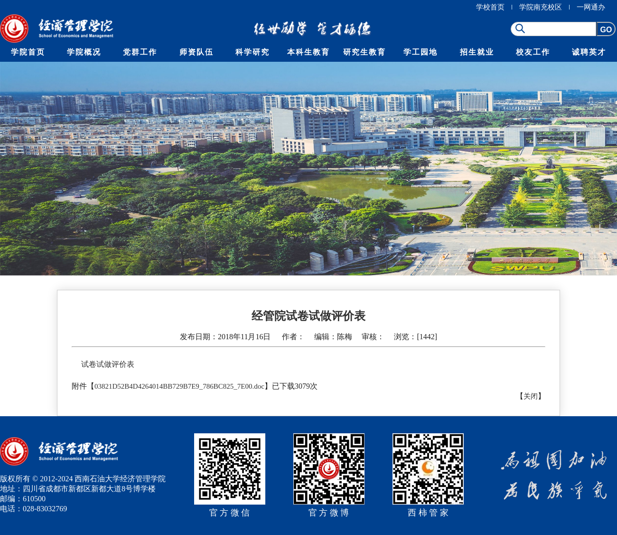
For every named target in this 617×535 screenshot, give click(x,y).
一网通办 (591, 7)
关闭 (531, 396)
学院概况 (84, 52)
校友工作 (533, 52)
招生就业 (477, 52)
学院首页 (28, 52)
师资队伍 (196, 52)
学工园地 (420, 52)
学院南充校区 (540, 7)
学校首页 (490, 7)
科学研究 (252, 52)
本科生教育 (308, 52)
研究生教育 (364, 52)
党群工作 (140, 52)
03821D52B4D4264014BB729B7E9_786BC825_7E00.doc (179, 386)
